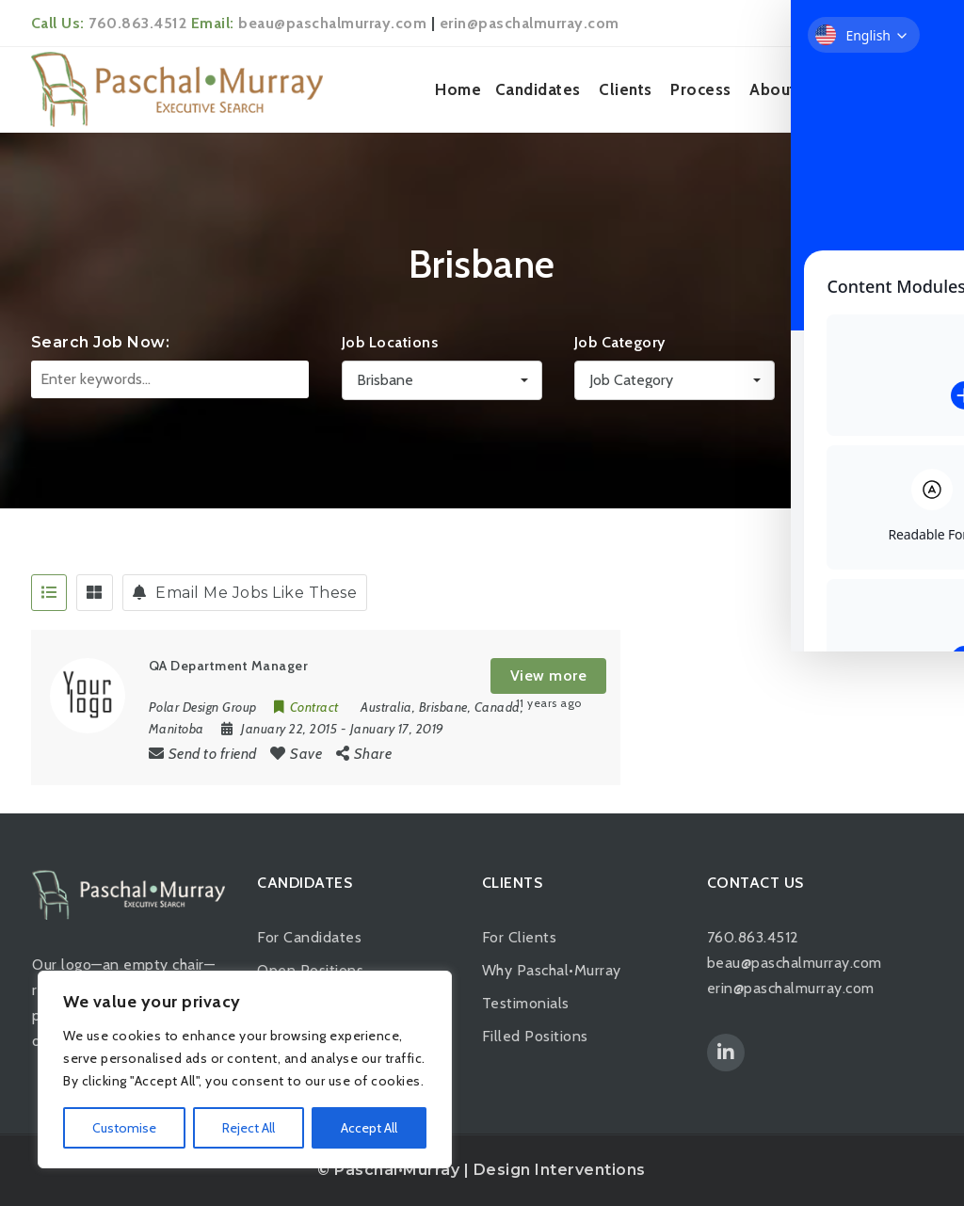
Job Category (620, 342)
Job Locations (390, 342)
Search (868, 383)
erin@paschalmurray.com (529, 23)
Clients (625, 89)
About (772, 89)
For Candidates (309, 937)
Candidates (538, 89)
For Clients (519, 937)
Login (905, 23)
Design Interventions (560, 1170)
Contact (899, 89)
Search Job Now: (100, 342)
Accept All (369, 1127)
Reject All (248, 1127)
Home (458, 89)
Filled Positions (535, 1036)
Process (700, 89)
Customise (124, 1127)
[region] (245, 1069)
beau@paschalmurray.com (332, 23)
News (834, 89)
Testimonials (526, 1003)
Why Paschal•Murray (551, 970)
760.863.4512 (137, 23)
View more (548, 675)
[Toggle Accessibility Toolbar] (921, 560)
